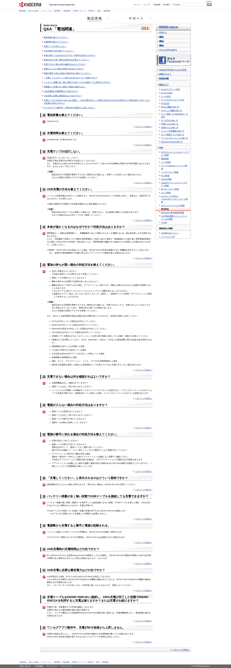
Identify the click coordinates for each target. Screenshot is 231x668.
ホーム (137, 4)
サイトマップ (66, 666)
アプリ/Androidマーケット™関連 (174, 167)
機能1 (161, 37)
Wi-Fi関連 (165, 176)
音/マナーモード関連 (170, 189)
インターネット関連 (169, 172)
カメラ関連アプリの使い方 (172, 135)
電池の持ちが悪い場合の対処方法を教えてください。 (67, 60)
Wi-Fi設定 (165, 103)
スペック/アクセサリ (168, 50)
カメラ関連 (166, 193)
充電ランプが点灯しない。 (55, 46)
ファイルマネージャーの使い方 (174, 138)
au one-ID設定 (167, 93)
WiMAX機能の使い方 (170, 107)
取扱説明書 (164, 78)
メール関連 (166, 162)
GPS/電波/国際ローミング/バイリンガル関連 (174, 217)
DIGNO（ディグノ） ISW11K (83, 11)
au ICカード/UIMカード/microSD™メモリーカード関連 (174, 199)
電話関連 (165, 159)
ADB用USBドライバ (170, 233)
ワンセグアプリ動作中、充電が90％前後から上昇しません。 (70, 108)
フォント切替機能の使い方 (172, 131)
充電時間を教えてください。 (56, 42)
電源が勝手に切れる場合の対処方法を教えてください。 (68, 73)
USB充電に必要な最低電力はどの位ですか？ (63, 96)
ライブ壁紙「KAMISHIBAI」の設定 (174, 115)
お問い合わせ (25, 666)
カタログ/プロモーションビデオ (173, 70)
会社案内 (166, 4)
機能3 (161, 45)
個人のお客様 (33, 11)
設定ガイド (164, 85)
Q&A (99, 11)
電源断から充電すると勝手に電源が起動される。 (65, 87)
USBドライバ (165, 74)
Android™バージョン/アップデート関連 (174, 184)
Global (177, 4)
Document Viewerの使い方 (172, 142)
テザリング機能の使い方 (171, 110)
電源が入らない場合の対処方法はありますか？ (64, 69)
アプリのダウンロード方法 (172, 100)
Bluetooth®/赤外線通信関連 (172, 212)
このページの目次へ (143, 126)
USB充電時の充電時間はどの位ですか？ (61, 91)
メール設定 (166, 96)
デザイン (163, 32)
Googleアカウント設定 (170, 89)
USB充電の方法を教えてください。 (59, 51)
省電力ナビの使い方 (169, 127)
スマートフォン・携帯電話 (51, 11)
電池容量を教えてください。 (56, 37)
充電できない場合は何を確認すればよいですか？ (65, 64)
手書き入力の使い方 (169, 124)
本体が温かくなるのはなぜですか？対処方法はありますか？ (70, 55)
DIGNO (168, 27)
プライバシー (52, 666)
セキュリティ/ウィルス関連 (173, 205)
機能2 (161, 41)
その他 (164, 222)
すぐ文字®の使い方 (169, 120)
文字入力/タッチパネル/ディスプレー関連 (175, 153)
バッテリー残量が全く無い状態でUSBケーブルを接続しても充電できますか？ (77, 82)
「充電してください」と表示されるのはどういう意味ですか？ (71, 78)
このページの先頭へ (181, 650)
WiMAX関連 (166, 179)
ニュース (147, 4)
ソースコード (167, 237)
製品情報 (157, 4)
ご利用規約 (38, 666)
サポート (136, 18)
